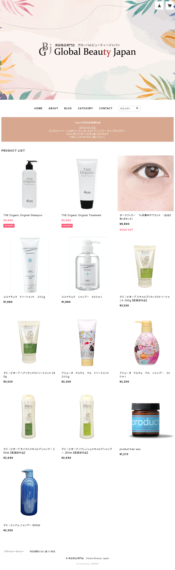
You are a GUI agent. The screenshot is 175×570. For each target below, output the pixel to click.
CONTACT (106, 108)
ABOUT (53, 108)
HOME (38, 108)
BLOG (68, 108)
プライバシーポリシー (14, 551)
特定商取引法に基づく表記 (42, 551)
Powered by (87, 563)
